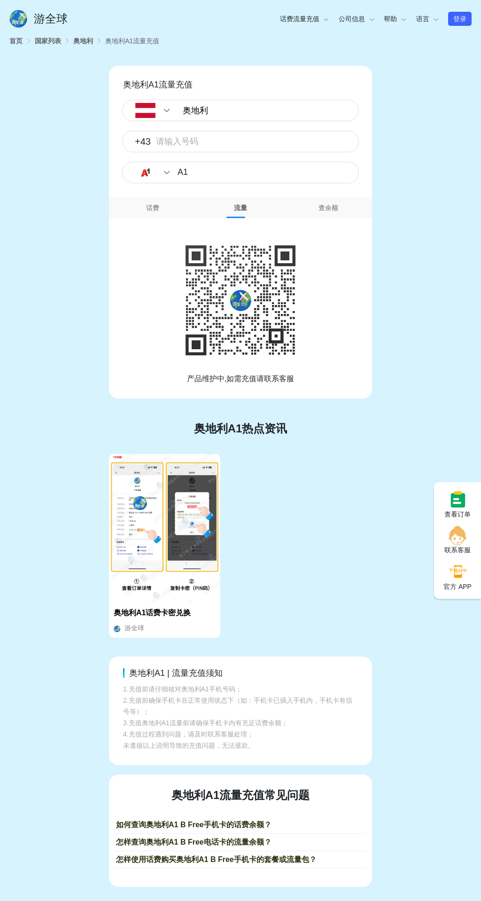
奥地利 (83, 41)
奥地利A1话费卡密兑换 (152, 613)
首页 (16, 41)
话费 (152, 208)
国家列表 (48, 41)
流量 (240, 208)
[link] (16, 41)
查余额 (328, 208)
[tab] (153, 207)
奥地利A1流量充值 (132, 41)
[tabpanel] (240, 301)
